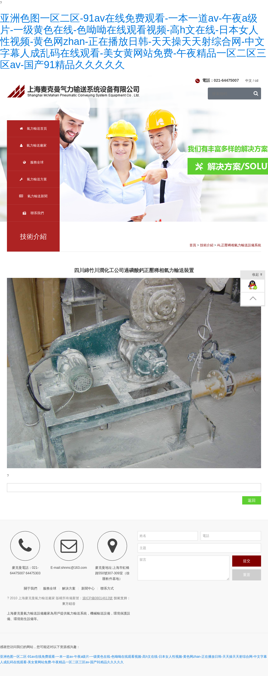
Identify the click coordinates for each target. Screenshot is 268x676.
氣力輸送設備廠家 (37, 613)
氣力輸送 (73, 613)
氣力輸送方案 (33, 179)
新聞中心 (88, 588)
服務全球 (33, 162)
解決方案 (68, 588)
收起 (257, 275)
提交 (246, 561)
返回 (252, 500)
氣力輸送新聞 (33, 196)
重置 (246, 575)
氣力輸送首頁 (33, 128)
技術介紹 (206, 245)
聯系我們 (33, 213)
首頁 (192, 245)
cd (256, 81)
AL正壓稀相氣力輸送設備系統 (239, 245)
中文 (248, 81)
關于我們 (30, 588)
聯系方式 (107, 588)
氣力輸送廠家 (33, 145)
